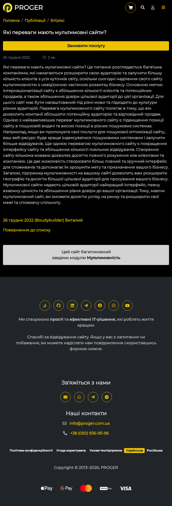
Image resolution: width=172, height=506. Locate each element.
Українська (134, 450)
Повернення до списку (26, 230)
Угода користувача (71, 450)
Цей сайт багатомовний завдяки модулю (86, 255)
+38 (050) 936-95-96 (89, 433)
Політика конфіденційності (31, 450)
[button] (163, 7)
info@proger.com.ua (89, 423)
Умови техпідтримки (106, 450)
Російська (154, 450)
